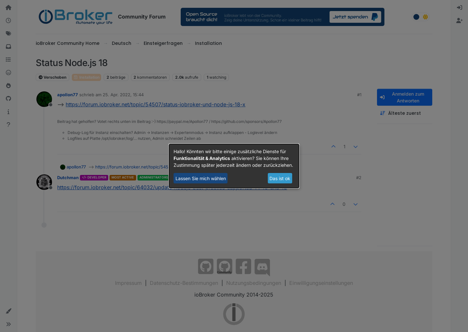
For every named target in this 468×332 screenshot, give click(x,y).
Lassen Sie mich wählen (201, 178)
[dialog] (234, 166)
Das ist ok (279, 178)
